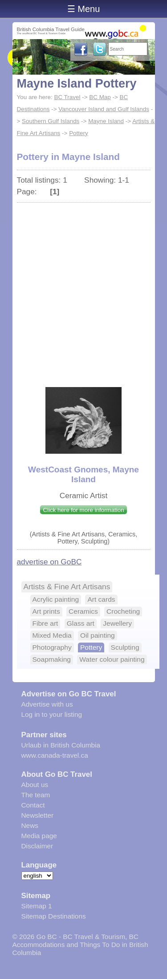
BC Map (100, 97)
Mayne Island (106, 121)
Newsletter (37, 815)
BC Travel (67, 97)
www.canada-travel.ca (54, 755)
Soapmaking (52, 659)
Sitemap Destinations (53, 916)
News (29, 825)
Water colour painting (111, 659)
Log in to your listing (51, 714)
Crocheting (123, 611)
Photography (52, 647)
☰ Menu (83, 9)
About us (35, 784)
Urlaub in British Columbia (61, 745)
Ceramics (83, 611)
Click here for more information (83, 510)
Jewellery (117, 623)
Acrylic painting (56, 599)
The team (35, 795)
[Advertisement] (83, 290)
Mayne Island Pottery (77, 83)
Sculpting (125, 647)
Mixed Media (52, 635)
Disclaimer (37, 846)
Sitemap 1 (36, 906)
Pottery (78, 133)
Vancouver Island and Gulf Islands (103, 109)
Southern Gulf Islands (50, 121)
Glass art (80, 623)
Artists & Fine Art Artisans (67, 586)
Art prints (46, 611)
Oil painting (97, 635)
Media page (39, 835)
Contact (33, 805)
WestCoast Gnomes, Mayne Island (83, 474)
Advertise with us (47, 704)
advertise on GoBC (49, 561)
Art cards (101, 599)
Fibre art (45, 623)
